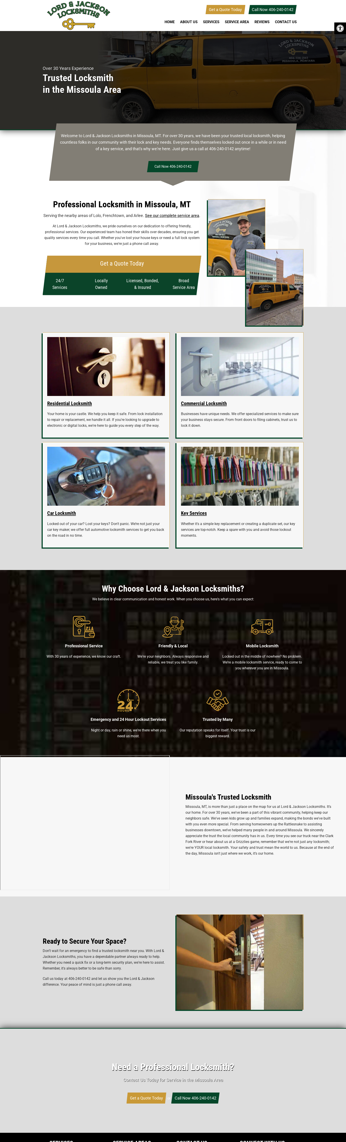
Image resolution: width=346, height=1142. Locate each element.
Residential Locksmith (69, 403)
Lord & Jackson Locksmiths (78, 15)
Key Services (194, 513)
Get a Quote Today (225, 9)
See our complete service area (172, 215)
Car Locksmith (61, 513)
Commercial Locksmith (204, 403)
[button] (340, 28)
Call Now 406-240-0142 (272, 9)
